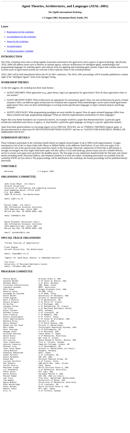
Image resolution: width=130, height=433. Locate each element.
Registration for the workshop (20, 32)
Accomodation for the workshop (21, 36)
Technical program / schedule (20, 51)
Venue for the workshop (17, 41)
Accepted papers (14, 46)
